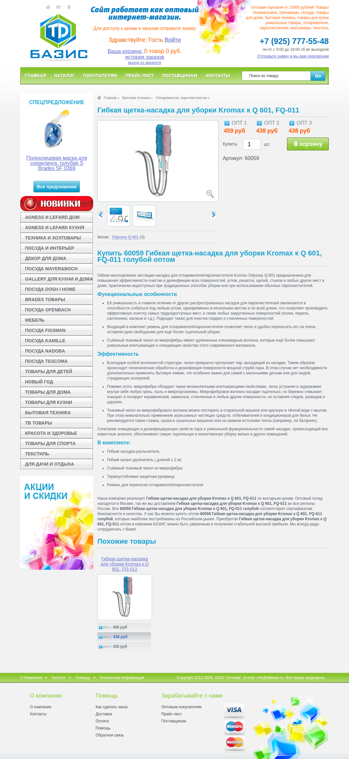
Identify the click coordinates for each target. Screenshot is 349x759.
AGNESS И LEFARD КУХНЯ (54, 227)
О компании (40, 707)
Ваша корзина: (125, 51)
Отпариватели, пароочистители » (183, 97)
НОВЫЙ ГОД (39, 381)
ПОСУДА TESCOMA (46, 361)
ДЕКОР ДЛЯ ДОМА (45, 258)
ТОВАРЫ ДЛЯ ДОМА (48, 392)
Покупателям (100, 75)
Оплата (102, 721)
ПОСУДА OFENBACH (48, 309)
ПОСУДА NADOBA (45, 350)
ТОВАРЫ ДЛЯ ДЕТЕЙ (48, 371)
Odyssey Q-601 (125, 237)
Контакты (218, 75)
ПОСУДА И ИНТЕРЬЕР (49, 248)
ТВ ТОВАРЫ (38, 422)
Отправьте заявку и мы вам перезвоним (293, 56)
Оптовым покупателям (181, 707)
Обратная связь (109, 735)
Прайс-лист (140, 75)
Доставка (103, 714)
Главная (35, 75)
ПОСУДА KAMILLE (45, 340)
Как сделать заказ (111, 707)
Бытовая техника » (137, 97)
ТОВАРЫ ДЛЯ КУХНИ (48, 402)
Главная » (111, 97)
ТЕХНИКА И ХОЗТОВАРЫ (53, 237)
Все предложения (56, 186)
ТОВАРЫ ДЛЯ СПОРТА (50, 443)
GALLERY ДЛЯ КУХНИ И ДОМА (59, 278)
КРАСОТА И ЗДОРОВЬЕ (51, 433)
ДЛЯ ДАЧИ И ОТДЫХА (49, 464)
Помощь (83, 677)
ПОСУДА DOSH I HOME (50, 289)
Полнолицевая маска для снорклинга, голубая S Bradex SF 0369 (56, 163)
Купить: (230, 144)
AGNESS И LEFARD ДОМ (52, 217)
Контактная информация (122, 677)
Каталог (64, 75)
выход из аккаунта (144, 62)
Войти (173, 40)
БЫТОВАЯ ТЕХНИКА (48, 412)
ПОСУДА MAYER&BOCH (51, 268)
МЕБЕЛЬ (34, 320)
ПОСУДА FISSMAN (45, 330)
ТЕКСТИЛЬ (37, 453)
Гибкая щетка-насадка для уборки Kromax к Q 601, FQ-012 (124, 564)
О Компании (31, 677)
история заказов (144, 57)
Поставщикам (179, 75)
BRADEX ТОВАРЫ (45, 299)
